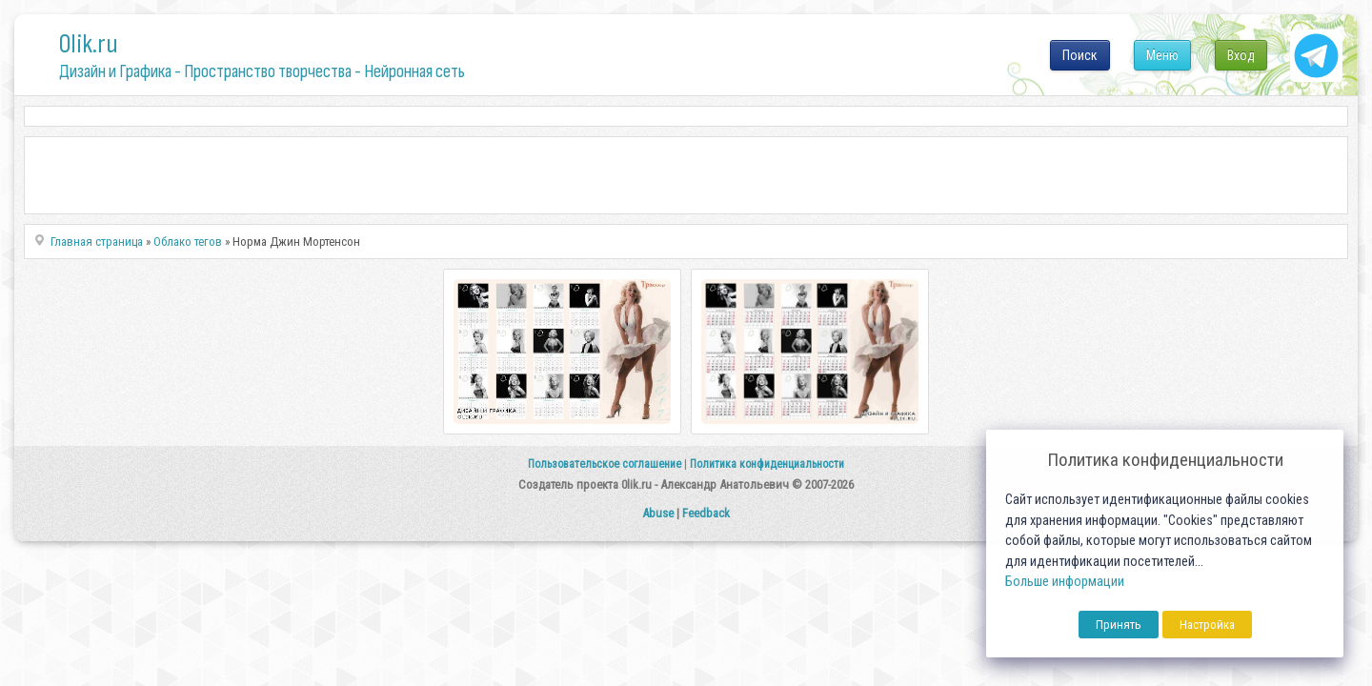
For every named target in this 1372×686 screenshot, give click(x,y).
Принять (1118, 624)
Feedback (706, 513)
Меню (1162, 55)
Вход (1241, 55)
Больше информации (1064, 582)
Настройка (1207, 624)
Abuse (658, 513)
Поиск (1080, 55)
